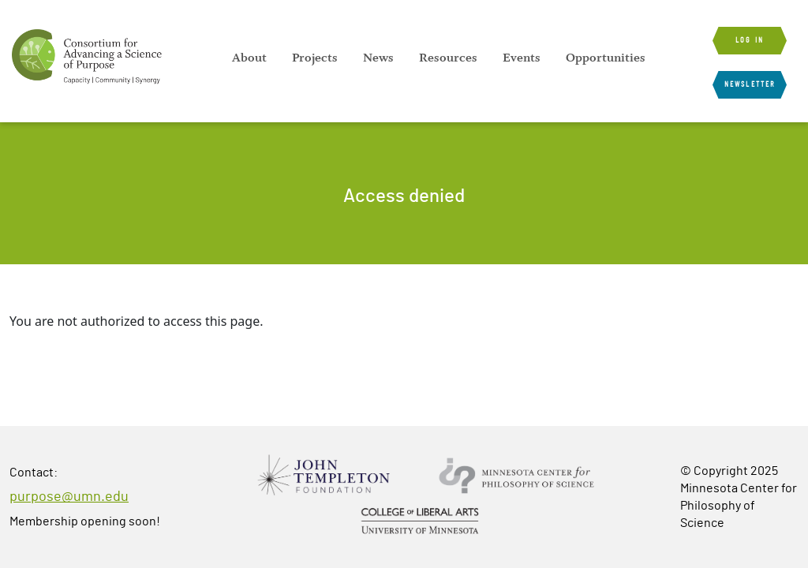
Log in (749, 40)
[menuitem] (249, 57)
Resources (448, 57)
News (378, 57)
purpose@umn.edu (69, 497)
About (249, 57)
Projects (315, 57)
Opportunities (605, 57)
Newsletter (749, 84)
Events (522, 57)
